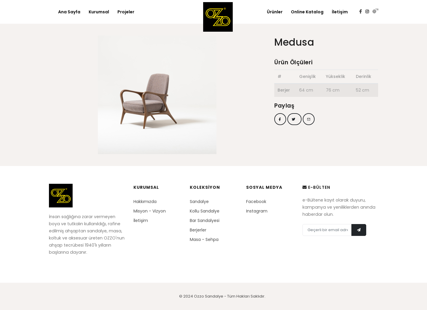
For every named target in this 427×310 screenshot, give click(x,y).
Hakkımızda (145, 201)
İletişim (340, 12)
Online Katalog (307, 12)
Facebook (256, 201)
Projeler (125, 12)
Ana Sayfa (69, 12)
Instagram (256, 211)
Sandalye (199, 201)
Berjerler (198, 230)
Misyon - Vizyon (149, 211)
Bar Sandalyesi (204, 220)
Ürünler (275, 12)
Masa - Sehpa (204, 239)
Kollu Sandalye (204, 211)
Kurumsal (99, 12)
